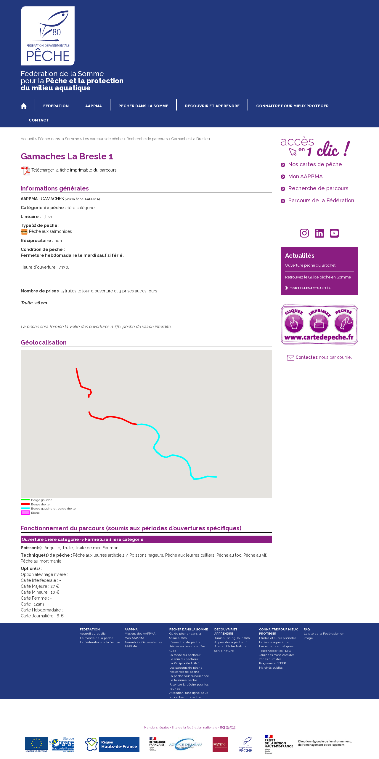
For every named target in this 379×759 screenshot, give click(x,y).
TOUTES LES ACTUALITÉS (307, 288)
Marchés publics (270, 667)
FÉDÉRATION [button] (56, 106)
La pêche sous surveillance (189, 676)
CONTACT (39, 120)
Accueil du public (92, 633)
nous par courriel (319, 357)
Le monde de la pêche (96, 638)
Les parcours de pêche (103, 139)
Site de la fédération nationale (194, 727)
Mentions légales (156, 727)
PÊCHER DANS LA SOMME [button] (143, 106)
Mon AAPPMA (134, 638)
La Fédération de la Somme (100, 642)
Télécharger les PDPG (275, 650)
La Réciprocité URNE (184, 663)
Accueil (27, 139)
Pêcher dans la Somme (58, 139)
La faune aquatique (274, 642)
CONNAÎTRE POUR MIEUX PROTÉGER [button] (292, 106)
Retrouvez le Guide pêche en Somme (318, 277)
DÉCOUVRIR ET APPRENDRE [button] (212, 106)
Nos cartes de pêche (184, 671)
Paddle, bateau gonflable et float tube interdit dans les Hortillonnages (189, 706)
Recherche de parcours (147, 139)
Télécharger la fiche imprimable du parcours (69, 170)
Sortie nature (224, 650)
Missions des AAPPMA (140, 633)
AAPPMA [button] (93, 106)
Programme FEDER (272, 663)
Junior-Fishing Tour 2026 (232, 638)
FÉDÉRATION (90, 629)
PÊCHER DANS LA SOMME (188, 629)
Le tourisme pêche (183, 680)
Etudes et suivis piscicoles (277, 638)
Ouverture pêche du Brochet (310, 265)
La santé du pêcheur (184, 654)
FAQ (307, 629)
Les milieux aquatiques (276, 646)
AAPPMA (131, 629)
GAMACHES (70, 198)
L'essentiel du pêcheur (186, 642)
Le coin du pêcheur (183, 659)
